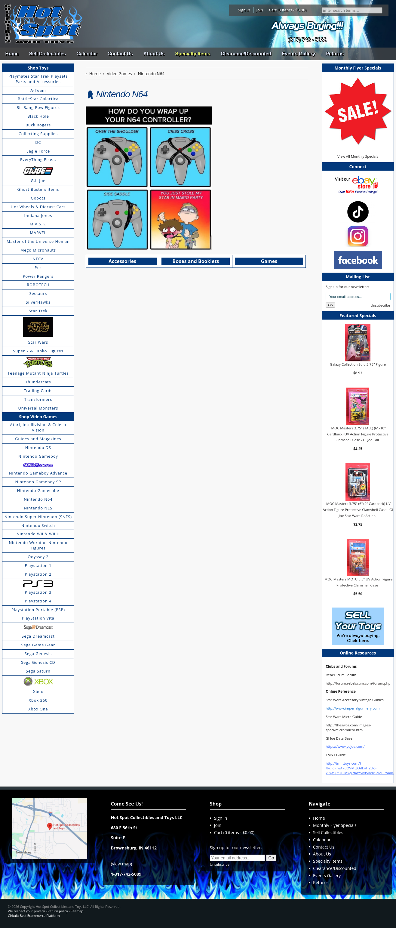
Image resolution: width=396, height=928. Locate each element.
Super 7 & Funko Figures (38, 351)
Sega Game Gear (38, 645)
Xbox (38, 691)
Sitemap (77, 911)
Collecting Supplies (38, 133)
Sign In (244, 10)
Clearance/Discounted (246, 53)
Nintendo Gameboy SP (38, 481)
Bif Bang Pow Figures (38, 107)
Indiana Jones (38, 215)
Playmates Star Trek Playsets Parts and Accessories (38, 78)
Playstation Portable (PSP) (38, 609)
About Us (154, 53)
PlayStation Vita (38, 618)
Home (11, 53)
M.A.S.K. (38, 224)
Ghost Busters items (38, 189)
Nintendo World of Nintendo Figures (38, 545)
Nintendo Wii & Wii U (38, 534)
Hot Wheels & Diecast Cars (38, 206)
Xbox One (38, 709)
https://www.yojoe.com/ (345, 746)
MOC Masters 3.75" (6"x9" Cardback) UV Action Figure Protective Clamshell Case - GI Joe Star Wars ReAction (358, 509)
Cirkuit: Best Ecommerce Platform (34, 915)
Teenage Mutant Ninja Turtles (38, 373)
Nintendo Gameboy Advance (38, 473)
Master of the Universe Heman (38, 241)
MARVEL (38, 232)
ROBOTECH (38, 284)
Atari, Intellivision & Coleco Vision (38, 427)
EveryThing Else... (38, 159)
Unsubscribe (380, 305)
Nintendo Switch (38, 525)
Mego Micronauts (38, 250)
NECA (38, 258)
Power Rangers (38, 276)
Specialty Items (192, 53)
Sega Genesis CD (38, 662)
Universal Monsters (38, 408)
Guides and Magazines (38, 438)
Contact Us (120, 53)
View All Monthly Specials (357, 156)
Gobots (38, 198)
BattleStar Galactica (38, 98)
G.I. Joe (38, 180)
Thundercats (38, 382)
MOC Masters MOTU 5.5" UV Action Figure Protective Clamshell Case (358, 582)
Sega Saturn (38, 671)
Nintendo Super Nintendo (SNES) (38, 516)
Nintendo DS (38, 447)
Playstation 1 (38, 565)
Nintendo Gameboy (38, 456)
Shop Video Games (38, 416)
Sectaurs (38, 293)
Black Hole (38, 116)
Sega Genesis (38, 653)
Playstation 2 (38, 574)
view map (121, 864)
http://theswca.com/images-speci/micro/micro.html (348, 727)
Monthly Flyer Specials (335, 825)
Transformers (38, 399)
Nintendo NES (38, 508)
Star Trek (38, 311)
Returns (335, 53)
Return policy (58, 911)
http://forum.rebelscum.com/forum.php (358, 683)
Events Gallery (298, 53)
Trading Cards (38, 390)
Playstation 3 (38, 592)
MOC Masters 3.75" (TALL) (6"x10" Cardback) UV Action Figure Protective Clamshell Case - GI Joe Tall (357, 434)
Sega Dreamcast (38, 636)
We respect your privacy (26, 911)
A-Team (38, 90)
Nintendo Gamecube (38, 490)
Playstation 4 (38, 601)
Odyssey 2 (38, 556)
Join (259, 10)
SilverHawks (38, 302)
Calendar (86, 53)
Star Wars (38, 342)
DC (38, 142)
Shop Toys (38, 68)
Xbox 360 (38, 700)
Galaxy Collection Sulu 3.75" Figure (358, 364)
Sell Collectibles (47, 53)
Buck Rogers (38, 125)
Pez (38, 267)
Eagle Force (38, 151)
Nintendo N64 (38, 499)
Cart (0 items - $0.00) (288, 10)
